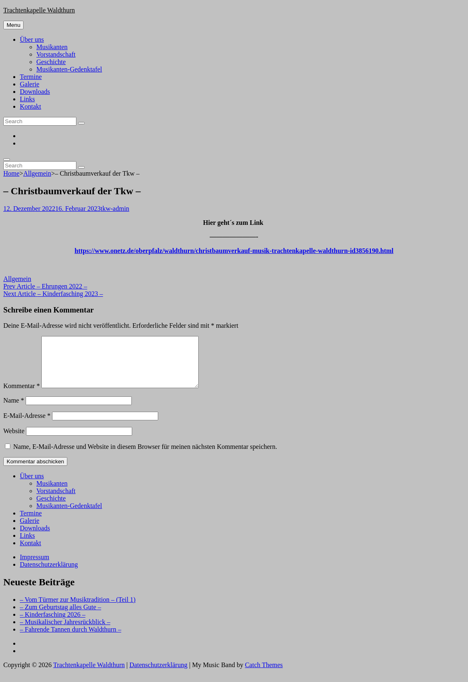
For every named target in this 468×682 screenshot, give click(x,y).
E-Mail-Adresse (26, 425)
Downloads (35, 91)
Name (13, 410)
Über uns (32, 39)
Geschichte (51, 61)
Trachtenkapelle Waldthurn (39, 10)
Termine (31, 76)
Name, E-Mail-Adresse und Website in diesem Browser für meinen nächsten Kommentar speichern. (145, 456)
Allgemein (37, 173)
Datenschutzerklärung (49, 574)
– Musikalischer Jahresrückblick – (65, 631)
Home (11, 173)
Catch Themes (264, 674)
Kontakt (30, 106)
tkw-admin (115, 208)
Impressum (34, 566)
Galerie (29, 84)
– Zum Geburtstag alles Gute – (60, 616)
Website (13, 440)
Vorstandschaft (56, 54)
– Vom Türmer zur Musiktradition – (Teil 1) (77, 609)
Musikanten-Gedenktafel (69, 69)
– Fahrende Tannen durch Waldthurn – (70, 639)
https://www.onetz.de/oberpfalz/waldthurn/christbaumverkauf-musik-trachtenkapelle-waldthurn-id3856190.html (233, 250)
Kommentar (21, 395)
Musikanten (52, 46)
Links (27, 99)
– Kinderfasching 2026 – (53, 624)
